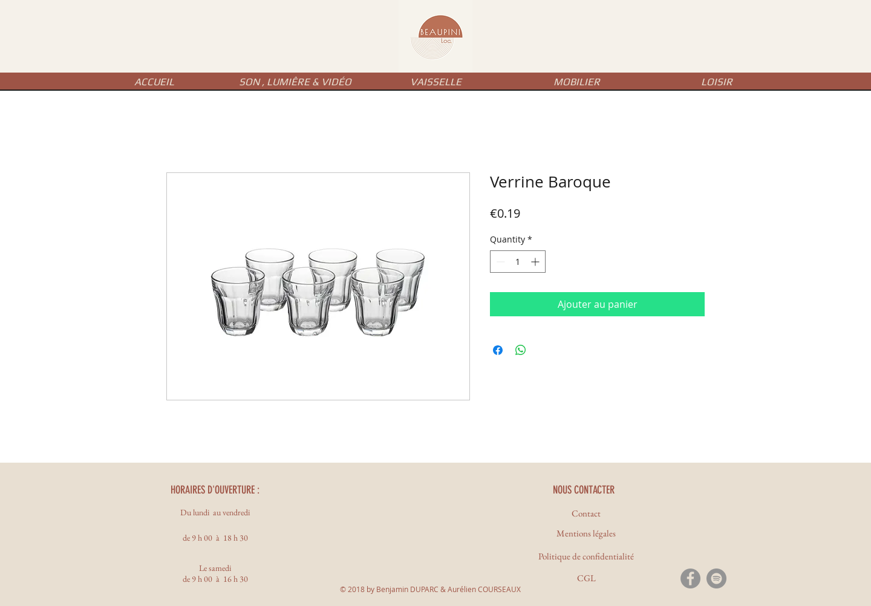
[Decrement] (499, 261)
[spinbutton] (518, 261)
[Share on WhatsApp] (521, 350)
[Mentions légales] (586, 533)
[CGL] (586, 578)
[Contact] (586, 513)
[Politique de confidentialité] (586, 556)
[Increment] (536, 261)
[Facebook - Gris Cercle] (690, 578)
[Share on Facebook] (498, 350)
